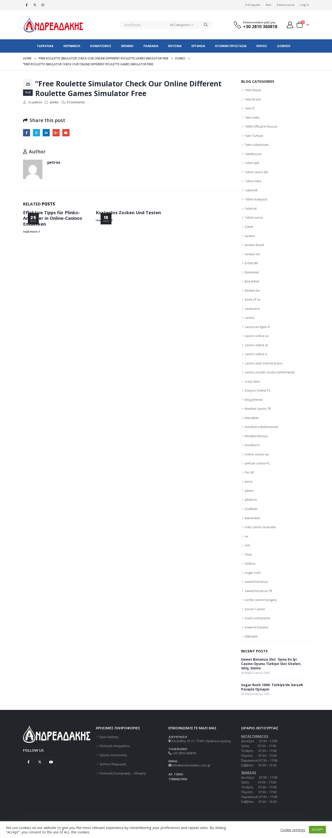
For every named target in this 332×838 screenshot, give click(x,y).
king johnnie (254, 399)
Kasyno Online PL (257, 390)
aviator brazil (254, 245)
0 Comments (76, 102)
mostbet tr (252, 445)
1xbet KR (251, 190)
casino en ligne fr (257, 327)
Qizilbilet (251, 509)
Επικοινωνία (285, 5)
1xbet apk (252, 163)
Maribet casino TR (258, 408)
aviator (250, 236)
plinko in (251, 499)
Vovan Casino (255, 609)
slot (247, 545)
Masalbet (252, 418)
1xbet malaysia (256, 199)
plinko (54, 102)
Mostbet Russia (256, 436)
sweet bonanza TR (258, 591)
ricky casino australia (260, 527)
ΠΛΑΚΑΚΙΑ (150, 46)
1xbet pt (251, 208)
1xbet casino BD (256, 172)
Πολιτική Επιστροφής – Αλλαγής (122, 773)
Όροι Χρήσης (109, 737)
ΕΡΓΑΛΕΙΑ (198, 46)
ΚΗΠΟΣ (261, 46)
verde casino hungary (261, 600)
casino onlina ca (257, 336)
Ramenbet (252, 518)
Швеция (251, 636)
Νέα (268, 5)
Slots (248, 554)
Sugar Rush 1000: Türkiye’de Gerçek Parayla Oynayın (272, 686)
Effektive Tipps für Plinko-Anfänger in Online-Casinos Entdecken (52, 218)
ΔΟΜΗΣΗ (283, 46)
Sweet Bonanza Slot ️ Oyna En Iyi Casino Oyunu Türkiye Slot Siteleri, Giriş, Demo (271, 663)
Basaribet (252, 281)
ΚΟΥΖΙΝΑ (175, 46)
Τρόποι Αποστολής (113, 755)
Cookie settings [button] (292, 830)
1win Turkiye (254, 135)
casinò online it (256, 354)
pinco (249, 481)
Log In (304, 5)
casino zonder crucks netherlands (270, 372)
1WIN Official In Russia (261, 126)
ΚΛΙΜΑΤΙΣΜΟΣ (100, 46)
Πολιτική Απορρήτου (114, 746)
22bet (249, 226)
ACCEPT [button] (317, 829)
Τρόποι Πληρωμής (112, 764)
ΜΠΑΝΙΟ (127, 46)
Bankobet (252, 272)
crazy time (252, 381)
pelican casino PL (257, 463)
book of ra (252, 299)
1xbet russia (254, 217)
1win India (252, 117)
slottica (250, 563)
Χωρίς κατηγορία (257, 618)
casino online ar (256, 345)
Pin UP (249, 472)
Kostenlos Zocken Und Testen (128, 212)
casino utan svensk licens (264, 363)
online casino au (257, 454)
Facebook (26, 132)
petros (37, 102)
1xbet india (253, 181)
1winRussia (253, 154)
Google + (56, 132)
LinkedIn (46, 132)
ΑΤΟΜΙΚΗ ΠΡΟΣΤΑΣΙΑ (230, 46)
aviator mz (252, 254)
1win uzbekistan (257, 144)
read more (31, 231)
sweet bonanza (256, 581)
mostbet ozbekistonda (261, 427)
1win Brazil (253, 99)
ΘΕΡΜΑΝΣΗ (71, 46)
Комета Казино (257, 627)
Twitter (36, 132)
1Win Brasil (253, 90)
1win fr (250, 108)
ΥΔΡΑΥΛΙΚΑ (45, 46)
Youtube (51, 762)
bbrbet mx (252, 290)
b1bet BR (251, 263)
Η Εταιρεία (252, 5)
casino (249, 317)
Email (65, 132)
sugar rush (253, 572)
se (246, 536)
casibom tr (252, 308)
